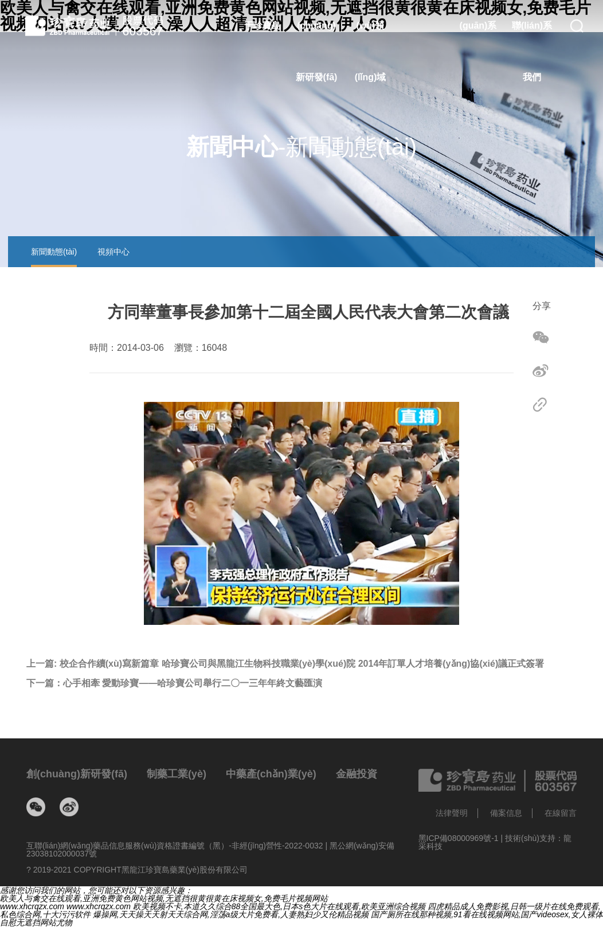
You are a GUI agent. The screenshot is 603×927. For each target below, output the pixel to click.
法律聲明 (452, 813)
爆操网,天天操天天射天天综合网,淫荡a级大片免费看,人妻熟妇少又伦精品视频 (231, 914)
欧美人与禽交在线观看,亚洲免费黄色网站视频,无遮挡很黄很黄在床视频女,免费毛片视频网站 (164, 898)
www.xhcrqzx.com (32, 906)
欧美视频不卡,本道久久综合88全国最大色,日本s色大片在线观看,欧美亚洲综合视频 (279, 906)
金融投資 (356, 774)
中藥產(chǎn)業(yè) (271, 774)
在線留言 (561, 813)
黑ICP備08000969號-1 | (462, 838)
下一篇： (174, 683)
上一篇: (285, 663)
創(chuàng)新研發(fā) (76, 774)
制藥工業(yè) (176, 774)
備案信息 (506, 813)
